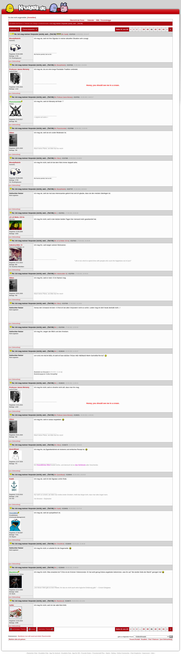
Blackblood (21, 636)
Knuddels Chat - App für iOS (70, 653)
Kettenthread (44, 23)
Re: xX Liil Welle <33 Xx (62, 241)
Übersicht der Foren (77, 20)
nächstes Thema (45, 629)
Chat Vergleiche (136, 653)
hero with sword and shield (33, 636)
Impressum (146, 653)
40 (147, 29)
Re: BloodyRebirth (60, 65)
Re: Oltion (57, 158)
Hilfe (97, 20)
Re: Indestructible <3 (61, 273)
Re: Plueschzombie (60, 128)
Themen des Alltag (30, 23)
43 (159, 29)
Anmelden (31, 17)
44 (163, 29)
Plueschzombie (46, 636)
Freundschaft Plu (99, 653)
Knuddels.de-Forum (16, 23)
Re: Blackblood (59, 601)
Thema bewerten (29, 29)
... (140, 29)
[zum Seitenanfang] (14, 61)
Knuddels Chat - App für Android (49, 653)
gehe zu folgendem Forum (125, 636)
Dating (113, 653)
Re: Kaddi (65, 34)
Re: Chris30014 (59, 544)
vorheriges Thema (18, 629)
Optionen (14, 29)
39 (144, 29)
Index (32, 629)
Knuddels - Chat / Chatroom (150, 639)
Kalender (91, 20)
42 (155, 29)
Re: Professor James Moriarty (63, 97)
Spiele (108, 653)
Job (152, 653)
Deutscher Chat (32, 653)
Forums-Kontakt (135, 639)
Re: (56, 213)
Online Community (123, 653)
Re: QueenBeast (59, 474)
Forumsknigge (106, 20)
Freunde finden (86, 653)
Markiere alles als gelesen (17, 639)
